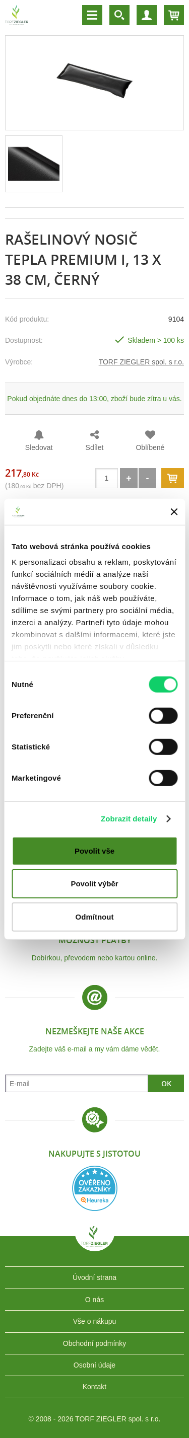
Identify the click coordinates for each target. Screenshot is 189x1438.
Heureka (94, 1188)
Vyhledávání (119, 15)
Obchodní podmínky (94, 1343)
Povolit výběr (94, 883)
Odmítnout (95, 917)
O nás (94, 1300)
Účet (147, 15)
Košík (174, 15)
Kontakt (94, 1387)
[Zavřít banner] (173, 511)
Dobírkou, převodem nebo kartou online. (95, 958)
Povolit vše (94, 851)
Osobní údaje (94, 1365)
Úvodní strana (94, 1277)
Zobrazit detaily (129, 818)
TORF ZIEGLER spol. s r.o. (141, 362)
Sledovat (38, 447)
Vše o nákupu (94, 1321)
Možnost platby (94, 940)
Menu (92, 15)
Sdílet (95, 447)
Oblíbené (150, 447)
